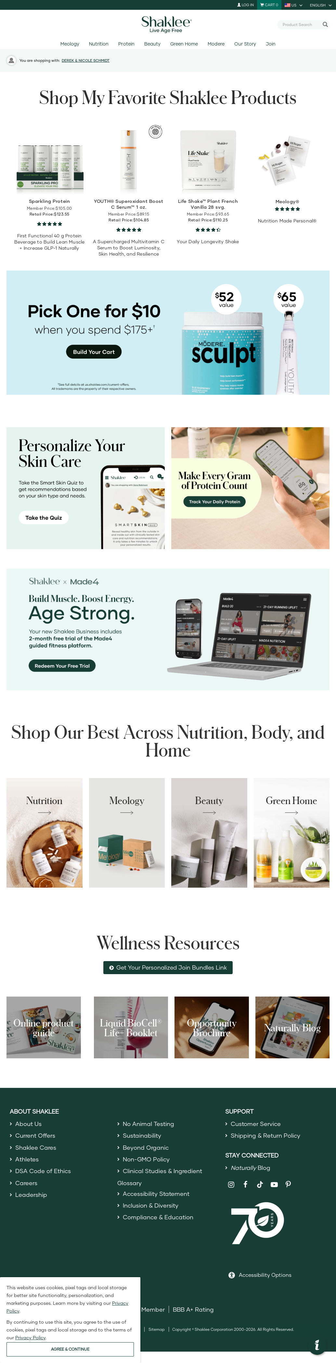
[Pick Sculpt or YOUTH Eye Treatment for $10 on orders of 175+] (168, 333)
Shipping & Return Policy (265, 1135)
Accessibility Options (265, 1275)
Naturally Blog (292, 1027)
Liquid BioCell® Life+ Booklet (131, 1027)
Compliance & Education (158, 1217)
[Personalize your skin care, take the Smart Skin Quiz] (85, 488)
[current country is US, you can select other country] (294, 5)
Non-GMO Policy (146, 1159)
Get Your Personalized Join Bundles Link (171, 967)
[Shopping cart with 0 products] (269, 5)
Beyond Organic (146, 1147)
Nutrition (99, 43)
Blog (250, 1167)
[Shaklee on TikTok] (259, 1181)
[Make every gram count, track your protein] (250, 488)
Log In (245, 5)
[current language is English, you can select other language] (321, 5)
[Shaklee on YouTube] (274, 1184)
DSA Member (146, 1309)
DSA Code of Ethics (43, 1170)
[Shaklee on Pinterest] (288, 1184)
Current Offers (35, 1135)
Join (271, 43)
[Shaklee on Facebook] (245, 1184)
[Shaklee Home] (168, 24)
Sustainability (142, 1135)
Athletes (27, 1159)
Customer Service (256, 1123)
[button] (317, 1346)
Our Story (245, 43)
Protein (126, 43)
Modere (216, 43)
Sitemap (157, 1329)
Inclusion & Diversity (150, 1205)
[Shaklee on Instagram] (231, 1184)
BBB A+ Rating (193, 1309)
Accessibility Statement (156, 1193)
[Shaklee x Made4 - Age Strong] (168, 629)
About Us (28, 1123)
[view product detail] (49, 158)
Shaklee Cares (35, 1147)
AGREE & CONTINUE (70, 1349)
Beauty (152, 43)
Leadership (31, 1194)
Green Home (184, 43)
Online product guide (43, 1027)
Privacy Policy (30, 1337)
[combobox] (300, 24)
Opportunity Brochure (212, 1027)
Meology (69, 43)
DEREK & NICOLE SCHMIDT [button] (86, 60)
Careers (26, 1182)
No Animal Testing (148, 1123)
